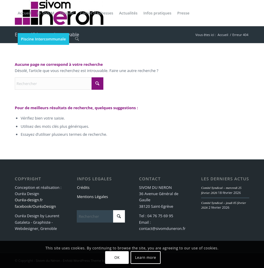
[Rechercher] (77, 39)
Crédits (83, 187)
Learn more (145, 257)
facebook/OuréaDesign (35, 206)
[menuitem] (24, 13)
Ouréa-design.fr (29, 199)
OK (117, 257)
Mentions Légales (92, 196)
